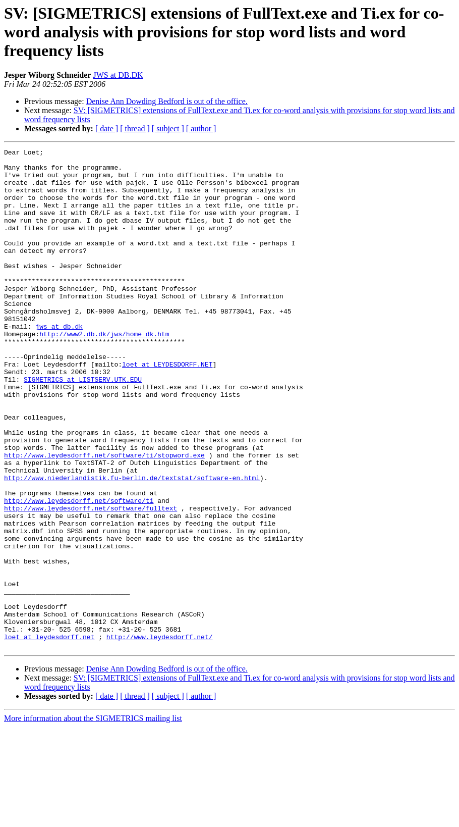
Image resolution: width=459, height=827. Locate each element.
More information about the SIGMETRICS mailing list (93, 818)
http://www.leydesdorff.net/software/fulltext (90, 580)
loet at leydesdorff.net (49, 735)
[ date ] (106, 128)
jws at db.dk (59, 362)
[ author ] (201, 128)
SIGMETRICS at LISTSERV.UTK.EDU (83, 426)
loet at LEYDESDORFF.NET (167, 407)
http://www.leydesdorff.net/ (159, 735)
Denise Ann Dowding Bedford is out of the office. (167, 101)
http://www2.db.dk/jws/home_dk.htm (104, 371)
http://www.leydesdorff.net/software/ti (78, 571)
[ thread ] (135, 128)
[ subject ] (168, 128)
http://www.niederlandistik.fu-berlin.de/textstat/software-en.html (132, 544)
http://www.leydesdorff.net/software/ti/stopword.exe (104, 517)
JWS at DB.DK (118, 75)
